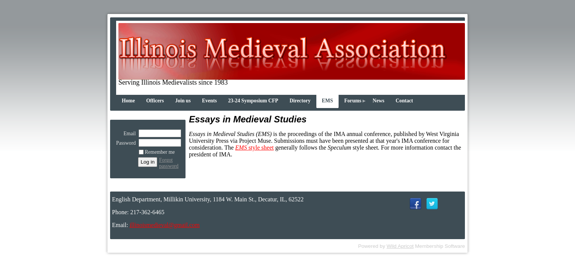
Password (124, 143)
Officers (155, 101)
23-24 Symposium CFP (253, 101)
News (378, 101)
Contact (404, 101)
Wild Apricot (400, 246)
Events (209, 101)
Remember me (160, 152)
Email (128, 133)
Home (128, 101)
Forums (352, 101)
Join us (183, 101)
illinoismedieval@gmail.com (165, 225)
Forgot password (168, 163)
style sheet (254, 147)
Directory (300, 101)
